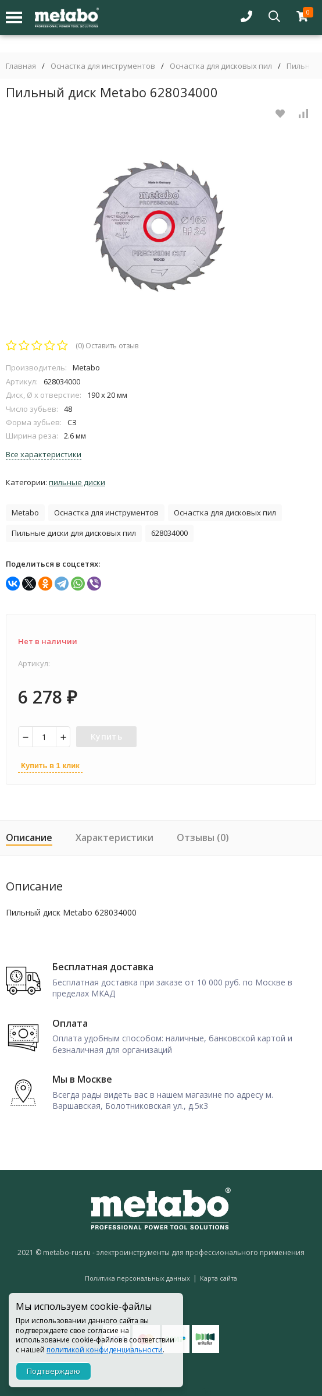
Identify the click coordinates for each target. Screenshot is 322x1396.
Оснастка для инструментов (103, 66)
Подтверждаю (53, 1371)
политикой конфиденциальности (104, 1350)
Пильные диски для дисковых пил (74, 533)
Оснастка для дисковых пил (221, 66)
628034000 (169, 533)
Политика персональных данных (137, 1278)
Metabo (25, 512)
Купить (106, 736)
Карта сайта (218, 1278)
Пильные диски (77, 482)
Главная (21, 66)
